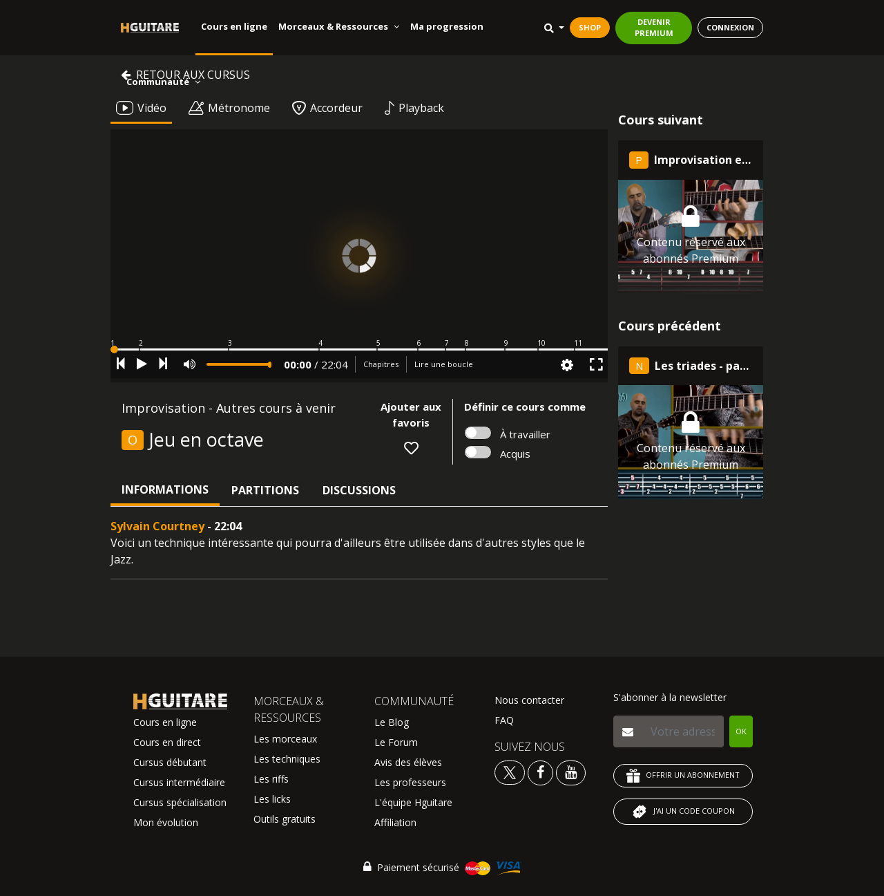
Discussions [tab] (359, 490)
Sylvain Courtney (157, 526)
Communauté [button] (163, 81)
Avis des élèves (408, 762)
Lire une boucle (443, 364)
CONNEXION (730, 27)
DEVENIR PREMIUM (654, 28)
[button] (359, 349)
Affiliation (395, 822)
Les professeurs (410, 782)
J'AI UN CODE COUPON (683, 811)
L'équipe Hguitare (413, 802)
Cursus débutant (169, 762)
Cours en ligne (234, 26)
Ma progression (446, 26)
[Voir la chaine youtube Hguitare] (571, 771)
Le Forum (396, 742)
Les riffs (271, 778)
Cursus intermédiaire (179, 782)
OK (741, 731)
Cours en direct (167, 742)
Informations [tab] (165, 489)
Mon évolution (165, 822)
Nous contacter (529, 700)
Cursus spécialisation (180, 802)
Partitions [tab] (265, 490)
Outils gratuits (284, 818)
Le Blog (391, 722)
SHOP (590, 27)
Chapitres (380, 364)
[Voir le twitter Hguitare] (511, 771)
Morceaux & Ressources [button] (338, 26)
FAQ (504, 720)
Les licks (272, 798)
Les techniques (286, 758)
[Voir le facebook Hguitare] (540, 771)
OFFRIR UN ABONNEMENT (683, 776)
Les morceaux (285, 738)
